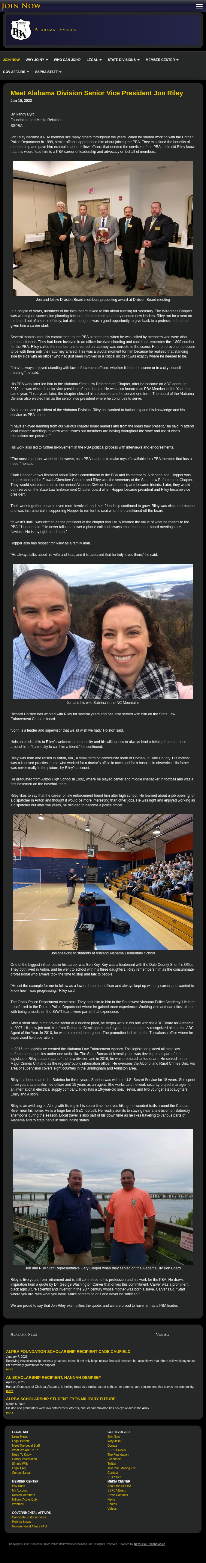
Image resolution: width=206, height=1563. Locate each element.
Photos (112, 1504)
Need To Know (22, 1454)
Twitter (112, 1463)
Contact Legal (21, 1472)
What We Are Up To (25, 1450)
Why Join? (115, 1441)
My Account (20, 1490)
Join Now (114, 1436)
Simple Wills (20, 1463)
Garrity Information (24, 1459)
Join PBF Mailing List (121, 1468)
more (9, 1369)
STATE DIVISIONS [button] (124, 59)
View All (163, 1334)
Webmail (18, 1504)
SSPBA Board (117, 1490)
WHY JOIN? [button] (37, 59)
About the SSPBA (119, 1486)
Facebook (114, 1459)
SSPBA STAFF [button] (48, 72)
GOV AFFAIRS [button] (16, 72)
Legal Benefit (20, 1441)
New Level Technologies (149, 1544)
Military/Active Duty (25, 1499)
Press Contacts (118, 1495)
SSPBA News (117, 1450)
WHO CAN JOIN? (67, 59)
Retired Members (23, 1495)
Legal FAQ (19, 1468)
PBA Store (114, 1477)
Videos (112, 1508)
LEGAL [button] (94, 59)
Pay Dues (18, 1486)
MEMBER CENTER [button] (162, 59)
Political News (21, 1522)
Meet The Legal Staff (26, 1445)
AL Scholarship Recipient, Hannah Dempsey (53, 1377)
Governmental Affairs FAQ (29, 1526)
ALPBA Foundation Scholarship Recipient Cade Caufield (68, 1351)
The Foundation (118, 1454)
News (111, 1499)
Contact (113, 1472)
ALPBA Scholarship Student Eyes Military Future (61, 1399)
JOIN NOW (11, 59)
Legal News (20, 1436)
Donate (112, 1445)
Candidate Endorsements (29, 1517)
